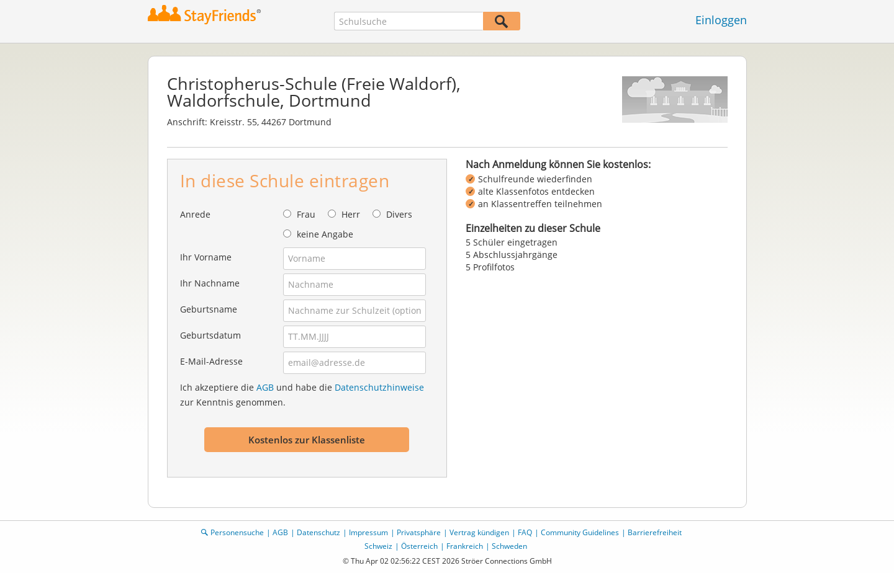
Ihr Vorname (206, 257)
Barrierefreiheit (655, 532)
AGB (265, 387)
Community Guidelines (580, 532)
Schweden (509, 546)
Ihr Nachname (210, 283)
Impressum (368, 532)
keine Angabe (325, 234)
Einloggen (721, 19)
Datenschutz (318, 532)
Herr (350, 214)
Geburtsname (208, 309)
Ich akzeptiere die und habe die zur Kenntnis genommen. (302, 394)
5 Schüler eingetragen (512, 242)
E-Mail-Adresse (211, 361)
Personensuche (237, 532)
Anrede (195, 214)
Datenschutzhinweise (379, 387)
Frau (306, 214)
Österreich (419, 546)
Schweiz (378, 546)
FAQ (525, 532)
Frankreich (464, 546)
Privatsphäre (419, 532)
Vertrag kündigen (479, 532)
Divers (399, 214)
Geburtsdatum (210, 335)
